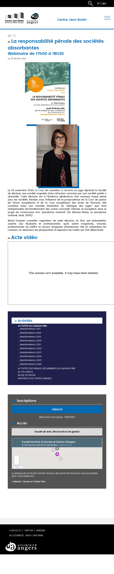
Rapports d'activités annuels (35, 378)
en (104, 3)
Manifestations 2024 (31, 356)
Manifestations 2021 (30, 344)
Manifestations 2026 (31, 364)
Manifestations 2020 (31, 340)
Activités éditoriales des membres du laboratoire (46, 368)
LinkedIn (40, 530)
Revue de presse (27, 375)
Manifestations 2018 (30, 333)
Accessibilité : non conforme (26, 535)
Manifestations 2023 (30, 352)
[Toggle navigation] (107, 18)
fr (98, 3)
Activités (25, 320)
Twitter (28, 530)
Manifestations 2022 (30, 348)
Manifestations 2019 (30, 336)
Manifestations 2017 (30, 328)
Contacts (15, 530)
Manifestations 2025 (31, 360)
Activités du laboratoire (32, 326)
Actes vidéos (25, 372)
